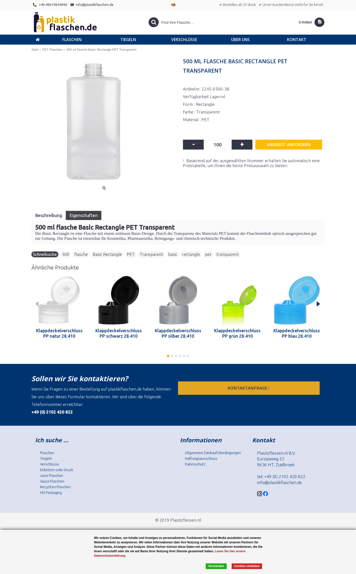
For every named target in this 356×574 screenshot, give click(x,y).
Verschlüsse (49, 464)
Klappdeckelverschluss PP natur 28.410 (59, 333)
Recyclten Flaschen (55, 487)
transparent (227, 254)
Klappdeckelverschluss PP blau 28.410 (296, 333)
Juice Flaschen (51, 475)
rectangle (191, 254)
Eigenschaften (83, 215)
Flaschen (47, 453)
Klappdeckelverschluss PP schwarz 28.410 (118, 333)
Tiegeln (46, 458)
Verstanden (216, 566)
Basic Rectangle (107, 254)
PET (131, 254)
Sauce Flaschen (52, 481)
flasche (81, 254)
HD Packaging (51, 492)
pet (208, 254)
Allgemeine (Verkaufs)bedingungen (213, 453)
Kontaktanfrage (248, 388)
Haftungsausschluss (201, 458)
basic (172, 254)
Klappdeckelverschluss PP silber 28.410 (178, 333)
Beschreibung (48, 215)
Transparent (151, 254)
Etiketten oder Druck (56, 470)
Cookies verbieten (247, 566)
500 (65, 254)
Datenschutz (195, 464)
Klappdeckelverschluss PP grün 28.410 (237, 333)
